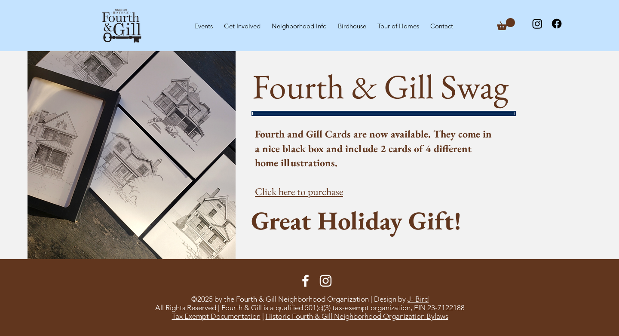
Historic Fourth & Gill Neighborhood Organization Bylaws (357, 316)
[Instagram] (537, 23)
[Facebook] (556, 23)
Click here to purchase (299, 191)
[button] (242, 22)
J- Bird (418, 299)
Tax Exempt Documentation (216, 316)
